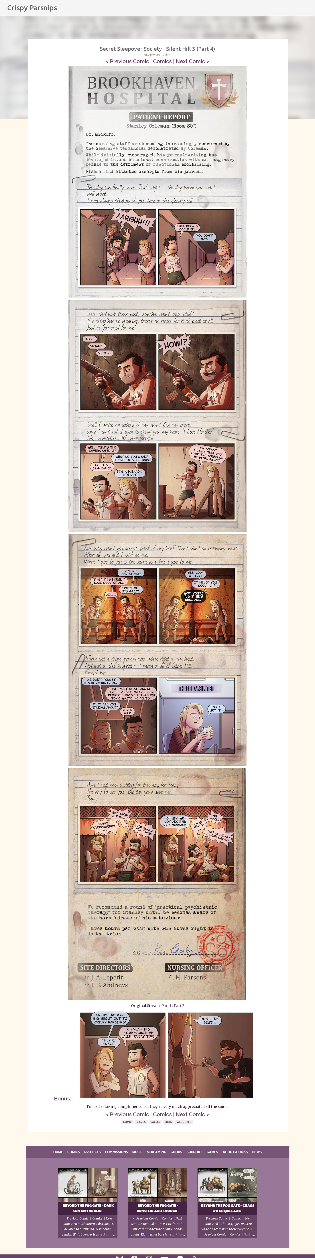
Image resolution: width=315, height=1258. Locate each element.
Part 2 (179, 1005)
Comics (162, 61)
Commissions (116, 1152)
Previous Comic (129, 61)
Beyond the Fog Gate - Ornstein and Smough (157, 1208)
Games (141, 1121)
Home (58, 1152)
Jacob (155, 1121)
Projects (92, 1152)
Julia (168, 1121)
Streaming (156, 1152)
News (257, 1152)
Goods (176, 1152)
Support (194, 1152)
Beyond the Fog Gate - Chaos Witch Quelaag (227, 1208)
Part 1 (166, 1005)
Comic (127, 1121)
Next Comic (190, 61)
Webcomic (184, 1121)
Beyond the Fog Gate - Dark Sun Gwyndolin (88, 1208)
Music (137, 1152)
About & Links (235, 1152)
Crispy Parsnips (32, 8)
